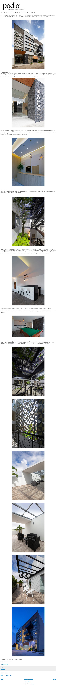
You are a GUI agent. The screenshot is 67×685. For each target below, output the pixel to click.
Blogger (32, 683)
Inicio (28, 679)
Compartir (3, 669)
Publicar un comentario (6, 675)
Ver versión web (28, 681)
